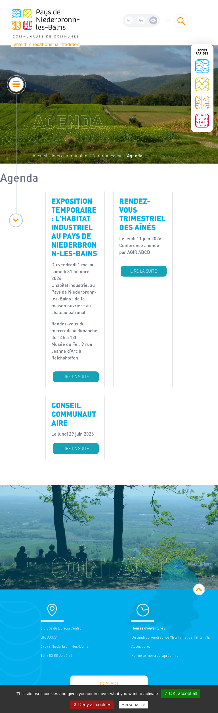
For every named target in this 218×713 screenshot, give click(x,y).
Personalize (133, 704)
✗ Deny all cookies (92, 704)
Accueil (40, 155)
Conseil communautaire (73, 414)
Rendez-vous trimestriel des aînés (142, 213)
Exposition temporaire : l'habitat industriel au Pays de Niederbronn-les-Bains (74, 227)
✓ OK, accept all (180, 693)
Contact (109, 683)
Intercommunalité (69, 155)
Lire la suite (75, 376)
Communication (107, 155)
